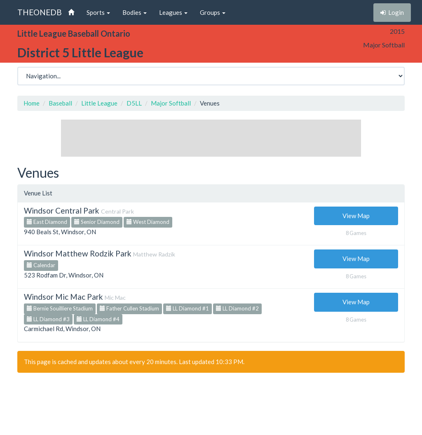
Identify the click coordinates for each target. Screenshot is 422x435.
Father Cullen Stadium (129, 308)
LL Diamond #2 (237, 308)
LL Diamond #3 (48, 319)
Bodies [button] (134, 12)
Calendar (41, 265)
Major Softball (171, 103)
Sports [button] (98, 12)
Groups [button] (212, 12)
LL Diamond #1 (187, 308)
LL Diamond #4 (98, 319)
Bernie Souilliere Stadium (60, 308)
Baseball (60, 103)
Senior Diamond (97, 222)
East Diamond (47, 222)
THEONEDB (39, 12)
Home (31, 103)
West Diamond (148, 222)
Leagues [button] (173, 12)
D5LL (134, 103)
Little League (99, 103)
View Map (356, 215)
